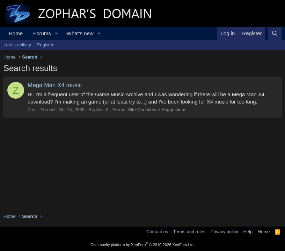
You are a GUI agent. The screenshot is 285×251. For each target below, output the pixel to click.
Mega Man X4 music (55, 85)
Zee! (32, 109)
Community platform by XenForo (142, 245)
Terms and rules (189, 231)
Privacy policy (224, 231)
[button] (56, 33)
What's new (80, 33)
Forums (42, 33)
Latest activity (17, 44)
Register (45, 44)
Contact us (157, 231)
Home (16, 33)
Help (248, 231)
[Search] (275, 33)
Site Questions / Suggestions (157, 109)
